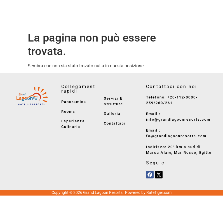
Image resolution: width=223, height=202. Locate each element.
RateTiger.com (159, 192)
